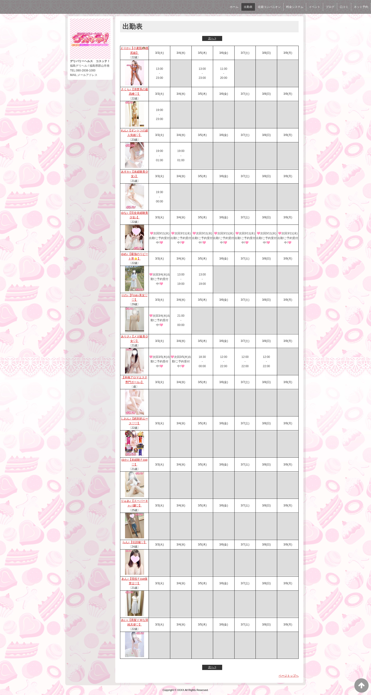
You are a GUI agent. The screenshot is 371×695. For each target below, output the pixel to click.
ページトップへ (289, 675)
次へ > (212, 38)
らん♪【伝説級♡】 (134, 542)
